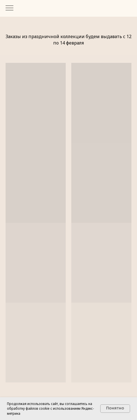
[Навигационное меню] (9, 8)
